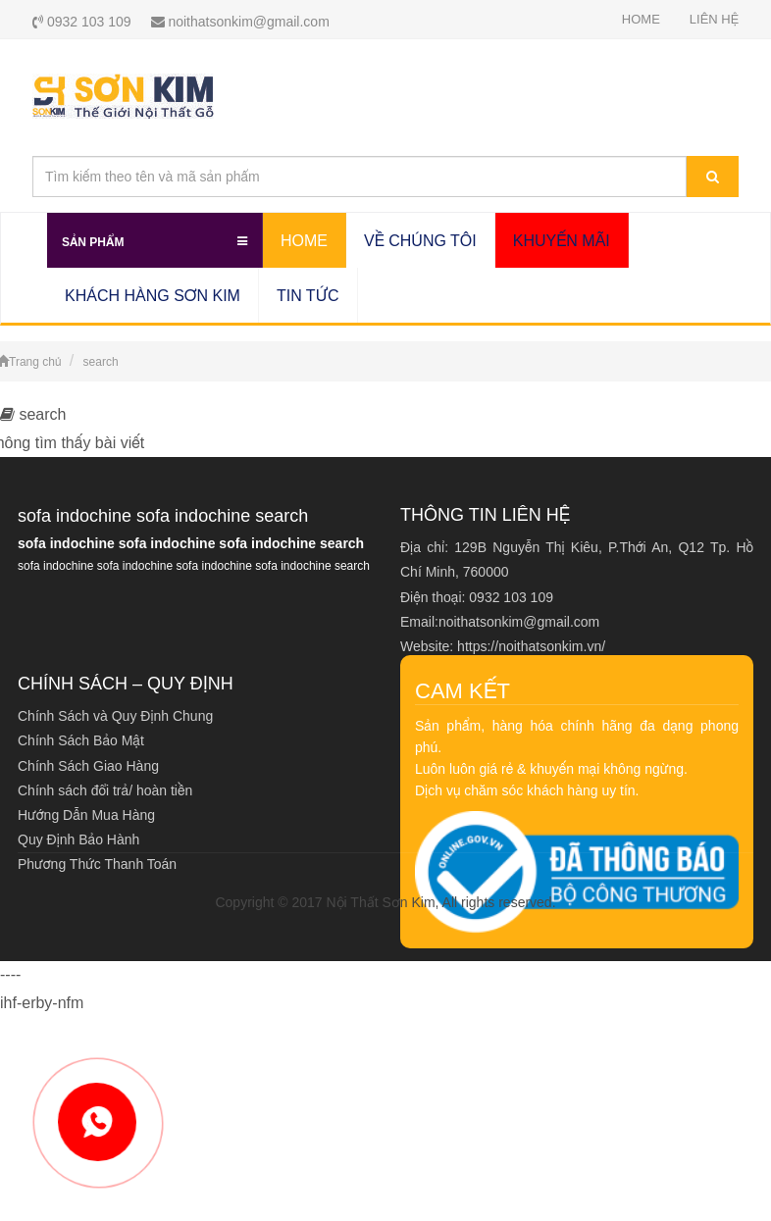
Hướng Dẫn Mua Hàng (86, 815)
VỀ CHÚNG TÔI (420, 240)
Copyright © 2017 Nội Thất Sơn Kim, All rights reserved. (385, 902)
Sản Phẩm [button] (154, 238)
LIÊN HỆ (714, 19)
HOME (641, 19)
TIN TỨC (308, 295)
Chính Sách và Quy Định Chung (115, 716)
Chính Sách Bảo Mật (81, 740)
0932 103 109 (81, 21)
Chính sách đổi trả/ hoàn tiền (105, 790)
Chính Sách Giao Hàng (88, 766)
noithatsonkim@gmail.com (240, 21)
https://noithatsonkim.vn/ (531, 646)
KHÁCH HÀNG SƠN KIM (152, 295)
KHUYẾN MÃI (561, 240)
